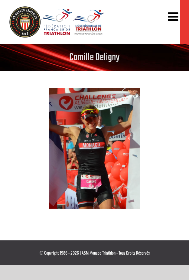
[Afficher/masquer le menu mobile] (174, 17)
